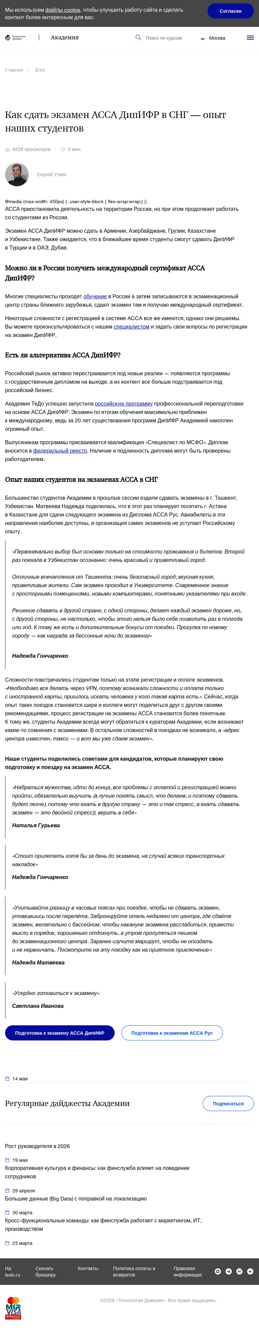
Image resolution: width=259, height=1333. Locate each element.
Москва (217, 38)
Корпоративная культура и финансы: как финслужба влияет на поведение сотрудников (97, 1172)
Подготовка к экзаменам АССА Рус (172, 1033)
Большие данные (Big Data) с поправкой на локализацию (76, 1198)
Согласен (231, 11)
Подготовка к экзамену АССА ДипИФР (60, 1033)
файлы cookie (63, 9)
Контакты (88, 1268)
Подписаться (228, 1103)
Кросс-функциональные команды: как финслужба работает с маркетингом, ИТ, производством (103, 1224)
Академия (65, 37)
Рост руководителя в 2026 (37, 1146)
